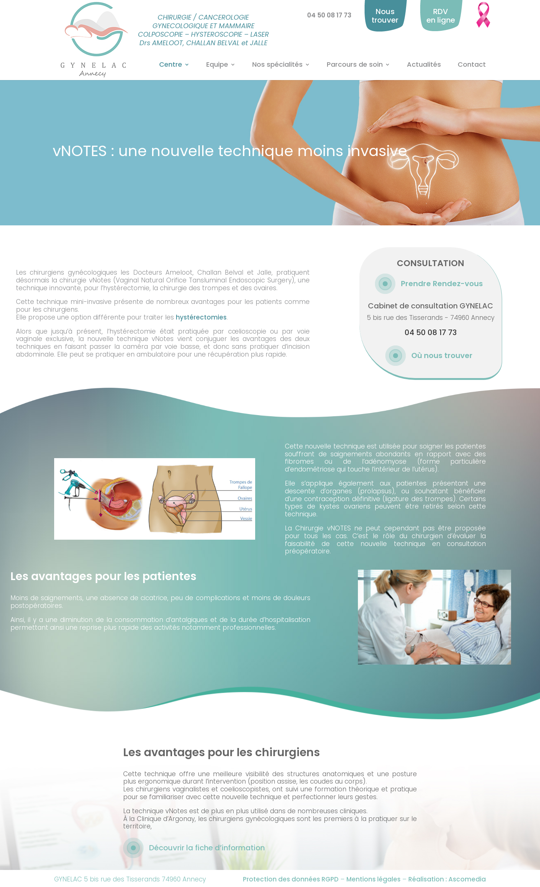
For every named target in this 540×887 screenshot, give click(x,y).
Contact (472, 65)
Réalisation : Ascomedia (447, 879)
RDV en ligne (441, 15)
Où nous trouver (441, 355)
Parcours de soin (355, 65)
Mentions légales (373, 879)
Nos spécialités (277, 65)
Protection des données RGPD (291, 879)
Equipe (217, 65)
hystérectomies (201, 317)
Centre (170, 65)
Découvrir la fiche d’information (207, 848)
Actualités (424, 65)
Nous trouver (385, 15)
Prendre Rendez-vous (442, 283)
